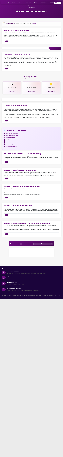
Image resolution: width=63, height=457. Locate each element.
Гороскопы (20, 2)
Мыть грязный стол (10, 142)
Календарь (34, 23)
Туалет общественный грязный (12, 135)
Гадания (36, 2)
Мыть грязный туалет (10, 144)
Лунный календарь (28, 2)
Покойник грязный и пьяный (11, 146)
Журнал (14, 2)
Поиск (55, 48)
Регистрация (57, 2)
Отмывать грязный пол (10, 18)
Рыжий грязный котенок (11, 139)
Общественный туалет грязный (12, 133)
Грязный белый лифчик (10, 137)
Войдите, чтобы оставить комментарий (43, 244)
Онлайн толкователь (44, 2)
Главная (2, 18)
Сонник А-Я (8, 2)
